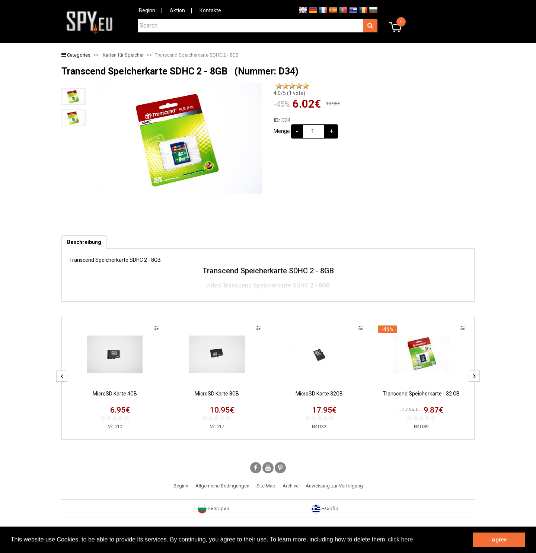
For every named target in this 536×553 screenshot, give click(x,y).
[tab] (84, 242)
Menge (282, 131)
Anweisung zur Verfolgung (334, 486)
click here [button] (400, 539)
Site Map (265, 486)
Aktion (177, 10)
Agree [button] (499, 540)
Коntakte (210, 10)
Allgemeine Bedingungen (222, 486)
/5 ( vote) (289, 93)
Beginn (147, 10)
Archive (291, 486)
